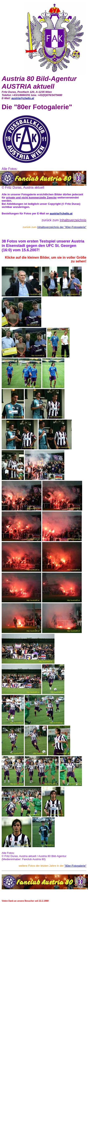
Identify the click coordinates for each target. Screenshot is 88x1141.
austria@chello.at (22, 98)
